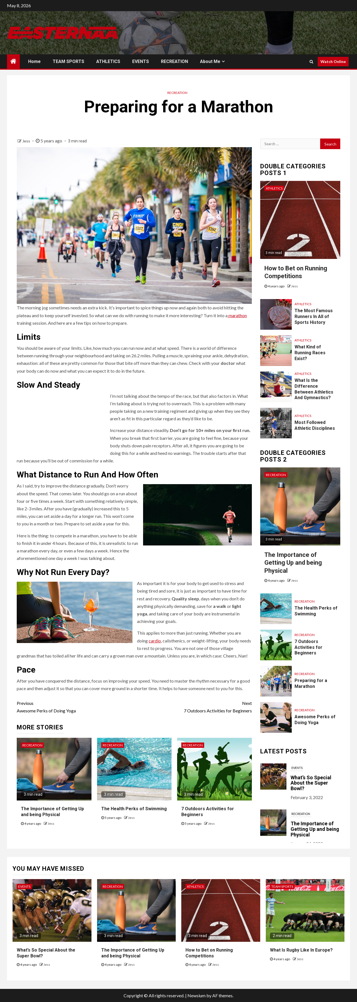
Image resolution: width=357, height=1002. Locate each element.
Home (34, 61)
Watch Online (333, 61)
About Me (210, 61)
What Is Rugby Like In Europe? (301, 950)
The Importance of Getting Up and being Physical (293, 562)
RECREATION (174, 61)
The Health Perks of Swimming (134, 808)
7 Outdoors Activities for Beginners (193, 706)
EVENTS (140, 61)
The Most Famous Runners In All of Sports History (314, 316)
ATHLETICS (108, 61)
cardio (155, 640)
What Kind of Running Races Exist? (310, 352)
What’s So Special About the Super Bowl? (311, 783)
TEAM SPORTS (68, 61)
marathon (237, 315)
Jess (26, 141)
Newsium (196, 995)
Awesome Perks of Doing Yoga (75, 706)
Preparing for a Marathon (311, 683)
